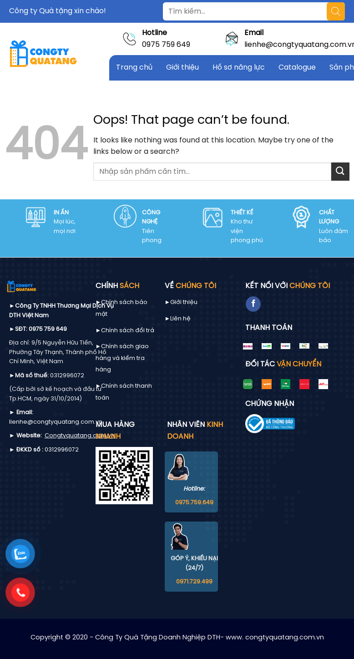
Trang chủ (134, 67)
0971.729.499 (194, 582)
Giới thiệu (182, 67)
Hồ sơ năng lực (238, 67)
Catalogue (297, 67)
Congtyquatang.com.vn (80, 436)
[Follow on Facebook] (253, 304)
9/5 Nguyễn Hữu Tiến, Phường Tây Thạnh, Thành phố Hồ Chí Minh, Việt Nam (57, 352)
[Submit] (340, 171)
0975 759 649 (166, 45)
